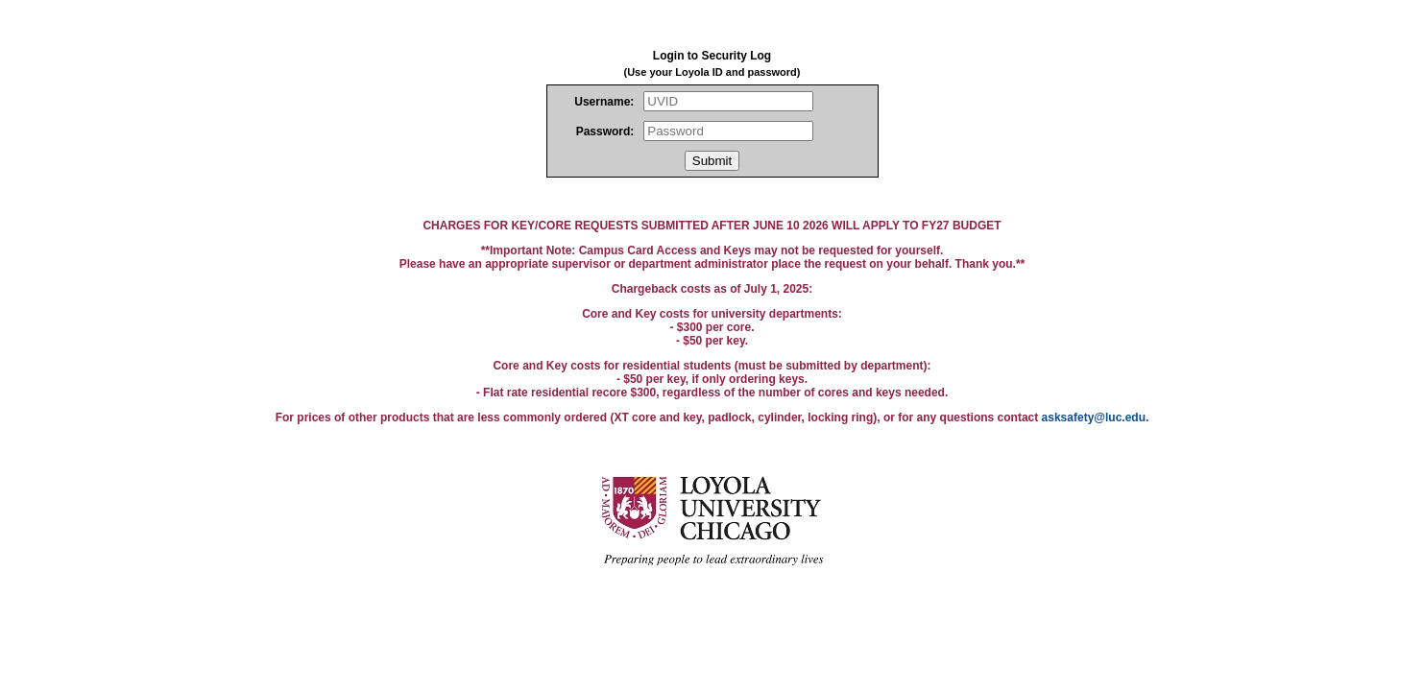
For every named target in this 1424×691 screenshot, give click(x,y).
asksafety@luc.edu (1094, 417)
